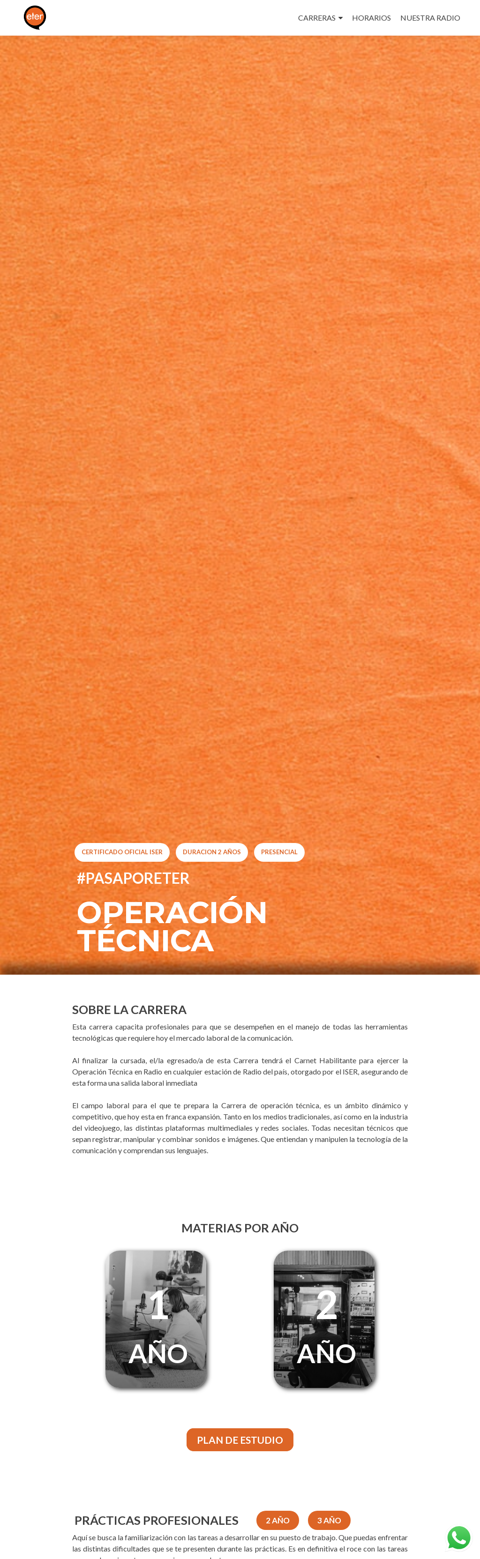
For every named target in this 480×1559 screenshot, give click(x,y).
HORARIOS (371, 17)
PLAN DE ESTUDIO (240, 1440)
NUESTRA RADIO (430, 17)
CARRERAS (317, 17)
